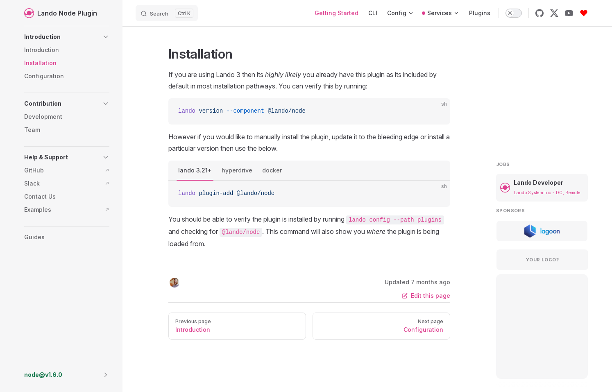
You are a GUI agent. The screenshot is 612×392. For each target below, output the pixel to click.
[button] (66, 36)
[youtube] (569, 13)
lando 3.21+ (195, 170)
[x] (554, 13)
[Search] (167, 13)
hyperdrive (237, 170)
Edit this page (426, 295)
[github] (539, 13)
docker (272, 170)
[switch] (513, 13)
